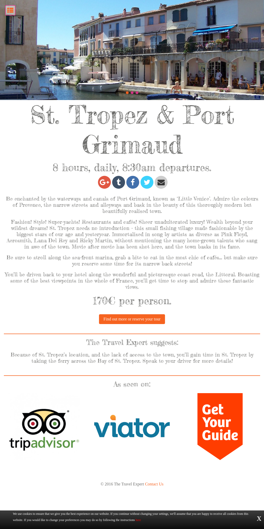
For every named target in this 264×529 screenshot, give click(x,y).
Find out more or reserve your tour (131, 361)
